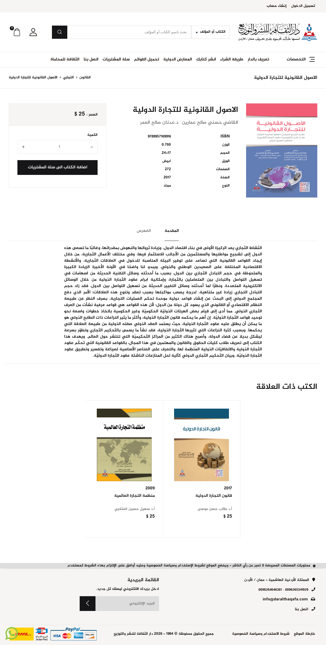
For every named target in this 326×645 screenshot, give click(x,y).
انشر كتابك (206, 59)
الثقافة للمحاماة (65, 59)
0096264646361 (270, 590)
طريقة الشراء (231, 59)
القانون (84, 77)
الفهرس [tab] (144, 231)
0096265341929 (296, 590)
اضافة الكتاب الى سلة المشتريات (57, 167)
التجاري (68, 77)
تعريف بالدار (258, 59)
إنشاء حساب (277, 6)
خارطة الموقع (304, 634)
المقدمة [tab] (172, 231)
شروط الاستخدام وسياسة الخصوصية (261, 634)
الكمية (92, 135)
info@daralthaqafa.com (285, 599)
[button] (33, 32)
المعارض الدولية (177, 59)
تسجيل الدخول (303, 6)
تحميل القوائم (146, 59)
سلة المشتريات (116, 59)
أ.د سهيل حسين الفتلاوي (134, 509)
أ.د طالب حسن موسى (215, 509)
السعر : (92, 115)
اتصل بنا (91, 59)
